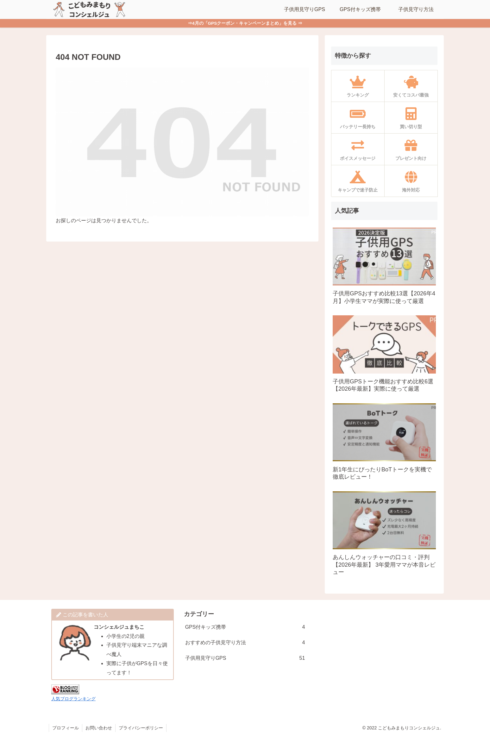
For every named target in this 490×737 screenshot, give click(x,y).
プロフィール (65, 727)
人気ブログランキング (73, 698)
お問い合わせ (98, 727)
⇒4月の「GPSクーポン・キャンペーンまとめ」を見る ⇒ (245, 23)
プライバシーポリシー (141, 727)
